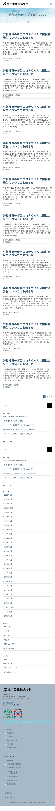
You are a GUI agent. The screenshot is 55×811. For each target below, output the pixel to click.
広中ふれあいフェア (11, 648)
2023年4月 (8, 555)
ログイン (7, 659)
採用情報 (8, 793)
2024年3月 (8, 542)
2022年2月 (8, 598)
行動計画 (10, 744)
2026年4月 (8, 495)
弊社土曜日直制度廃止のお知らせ (16, 416)
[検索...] (25, 405)
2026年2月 (8, 503)
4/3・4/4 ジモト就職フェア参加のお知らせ (19, 429)
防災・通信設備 (12, 777)
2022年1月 (8, 603)
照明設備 (10, 760)
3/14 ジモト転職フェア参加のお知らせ (18, 434)
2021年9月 (8, 611)
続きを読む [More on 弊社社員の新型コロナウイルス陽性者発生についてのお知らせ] (6, 61)
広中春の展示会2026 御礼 (13, 421)
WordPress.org (9, 672)
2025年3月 (8, 525)
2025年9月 (8, 512)
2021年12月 (8, 607)
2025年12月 (8, 508)
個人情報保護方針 (8, 703)
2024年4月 (8, 538)
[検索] (49, 405)
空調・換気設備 (12, 780)
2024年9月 (8, 529)
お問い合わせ (9, 797)
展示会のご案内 (9, 644)
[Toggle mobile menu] (51, 4)
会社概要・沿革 (12, 740)
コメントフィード (10, 668)
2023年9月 (8, 547)
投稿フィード (9, 663)
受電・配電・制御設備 (14, 764)
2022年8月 (8, 573)
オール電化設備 (12, 773)
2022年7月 (8, 577)
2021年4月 (8, 616)
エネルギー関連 (12, 771)
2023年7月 (8, 551)
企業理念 (10, 737)
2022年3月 (8, 594)
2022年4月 (8, 590)
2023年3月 (8, 560)
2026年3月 (8, 499)
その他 (6, 631)
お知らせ (17, 59)
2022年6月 (8, 581)
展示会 (6, 640)
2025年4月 (8, 521)
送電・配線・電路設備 (14, 768)
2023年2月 (8, 564)
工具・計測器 (11, 784)
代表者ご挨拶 (11, 733)
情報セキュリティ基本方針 (11, 705)
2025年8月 (8, 516)
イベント (7, 635)
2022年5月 (8, 585)
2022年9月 (8, 568)
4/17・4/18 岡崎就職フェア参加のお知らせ (19, 425)
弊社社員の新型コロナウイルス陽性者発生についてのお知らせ (27, 35)
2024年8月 (8, 534)
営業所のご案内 (12, 748)
